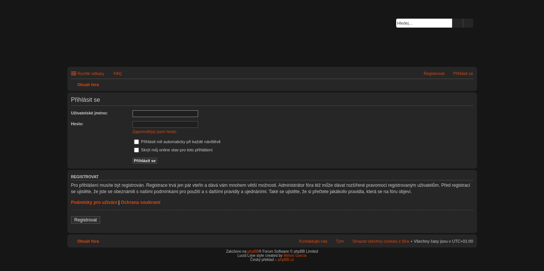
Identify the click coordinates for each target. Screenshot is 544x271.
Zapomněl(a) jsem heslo (154, 131)
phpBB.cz (286, 260)
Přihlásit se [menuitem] (463, 73)
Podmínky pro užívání (94, 202)
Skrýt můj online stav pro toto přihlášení (173, 150)
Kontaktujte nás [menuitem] (313, 241)
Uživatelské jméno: (89, 113)
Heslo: (77, 124)
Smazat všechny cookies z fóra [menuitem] (381, 241)
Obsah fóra (88, 241)
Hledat (457, 23)
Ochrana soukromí (140, 202)
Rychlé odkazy (91, 73)
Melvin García (295, 255)
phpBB (253, 251)
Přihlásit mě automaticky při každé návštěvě (177, 141)
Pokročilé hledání (468, 23)
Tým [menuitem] (340, 241)
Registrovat (85, 220)
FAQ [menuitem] (118, 73)
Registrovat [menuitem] (434, 73)
